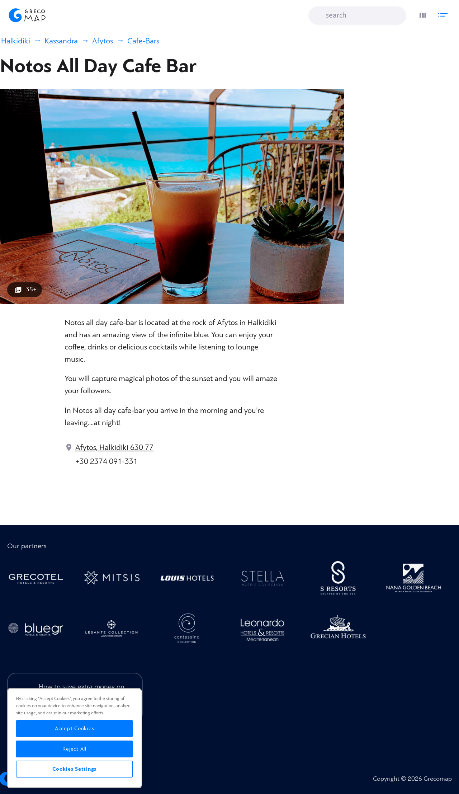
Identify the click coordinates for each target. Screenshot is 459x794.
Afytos (102, 41)
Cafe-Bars (143, 41)
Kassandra (61, 41)
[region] (74, 738)
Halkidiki (15, 41)
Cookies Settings (74, 769)
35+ (31, 289)
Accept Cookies (74, 728)
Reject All (74, 749)
